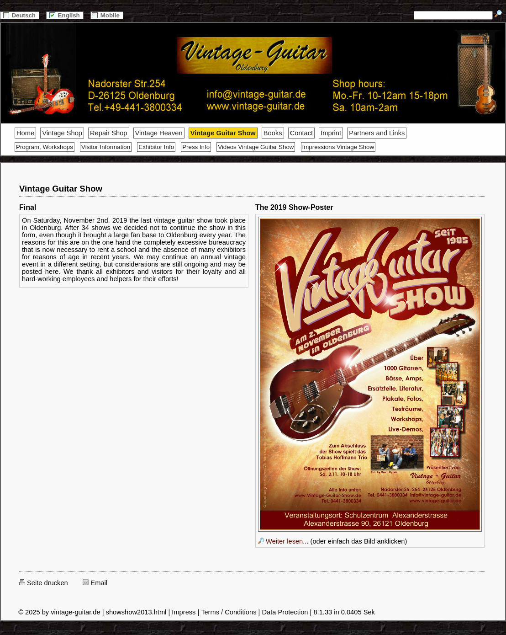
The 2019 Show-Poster (294, 207)
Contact (301, 133)
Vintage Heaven (159, 133)
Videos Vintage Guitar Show (256, 147)
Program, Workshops (44, 147)
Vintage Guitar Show (223, 133)
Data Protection (285, 612)
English (65, 15)
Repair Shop (108, 133)
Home (25, 133)
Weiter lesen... (283, 541)
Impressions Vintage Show (338, 147)
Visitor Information (105, 147)
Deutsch (19, 15)
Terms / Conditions (228, 612)
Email (95, 583)
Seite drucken (43, 583)
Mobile (107, 15)
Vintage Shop (62, 133)
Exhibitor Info (156, 147)
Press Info (196, 147)
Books (273, 133)
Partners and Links (377, 133)
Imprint (331, 133)
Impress (183, 612)
